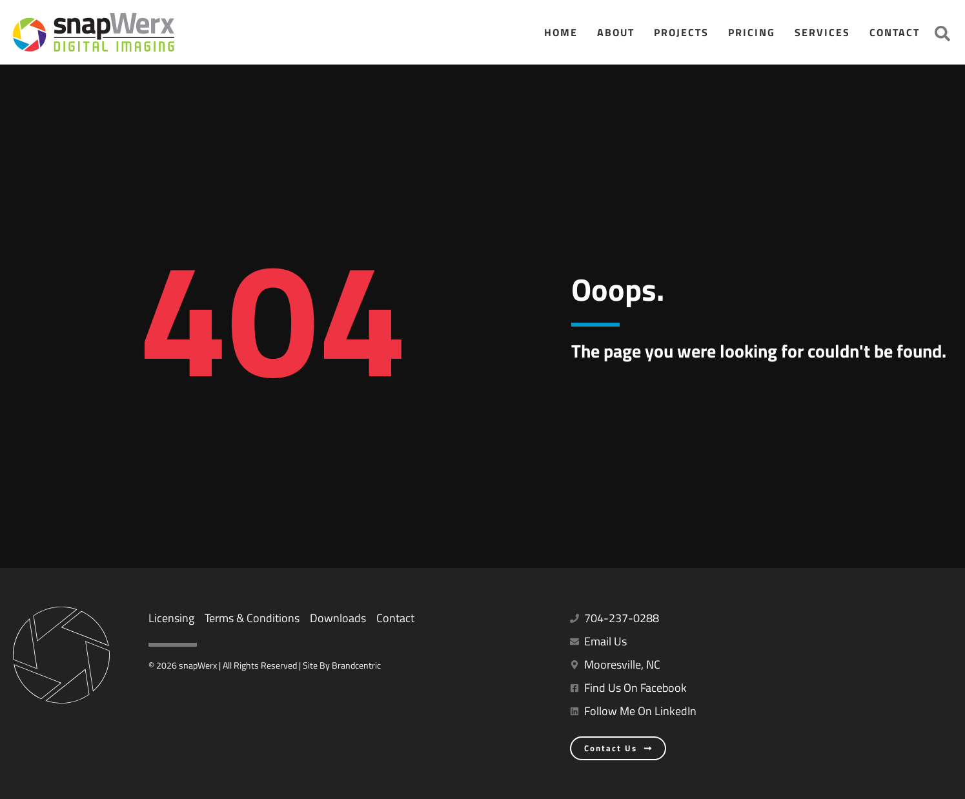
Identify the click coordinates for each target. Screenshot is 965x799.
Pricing (751, 32)
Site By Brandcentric (342, 665)
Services (822, 32)
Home (561, 32)
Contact (894, 32)
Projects (681, 32)
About (616, 32)
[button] (942, 33)
